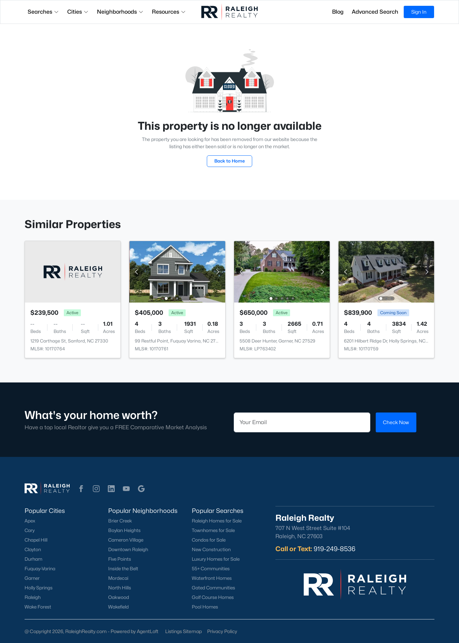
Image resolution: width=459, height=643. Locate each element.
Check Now (396, 422)
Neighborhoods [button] (120, 12)
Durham (33, 559)
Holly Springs (39, 587)
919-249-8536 (334, 549)
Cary (29, 530)
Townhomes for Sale (213, 530)
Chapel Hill (36, 540)
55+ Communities (211, 568)
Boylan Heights (124, 530)
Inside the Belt (123, 568)
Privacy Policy (222, 631)
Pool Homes (205, 607)
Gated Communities (213, 587)
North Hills (119, 587)
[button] (81, 488)
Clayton (33, 549)
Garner (32, 578)
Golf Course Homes (213, 597)
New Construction (211, 549)
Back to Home (229, 161)
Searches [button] (43, 12)
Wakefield (118, 607)
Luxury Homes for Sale (216, 559)
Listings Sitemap (183, 631)
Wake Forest (38, 607)
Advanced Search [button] (375, 12)
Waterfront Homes (212, 578)
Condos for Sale (209, 540)
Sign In (419, 12)
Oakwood (118, 597)
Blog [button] (338, 12)
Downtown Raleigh (128, 549)
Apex (30, 520)
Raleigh (33, 597)
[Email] (302, 422)
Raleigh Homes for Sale (217, 520)
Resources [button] (169, 12)
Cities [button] (78, 12)
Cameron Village (125, 540)
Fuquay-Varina (40, 568)
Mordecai (118, 578)
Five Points (119, 559)
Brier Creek (120, 520)
